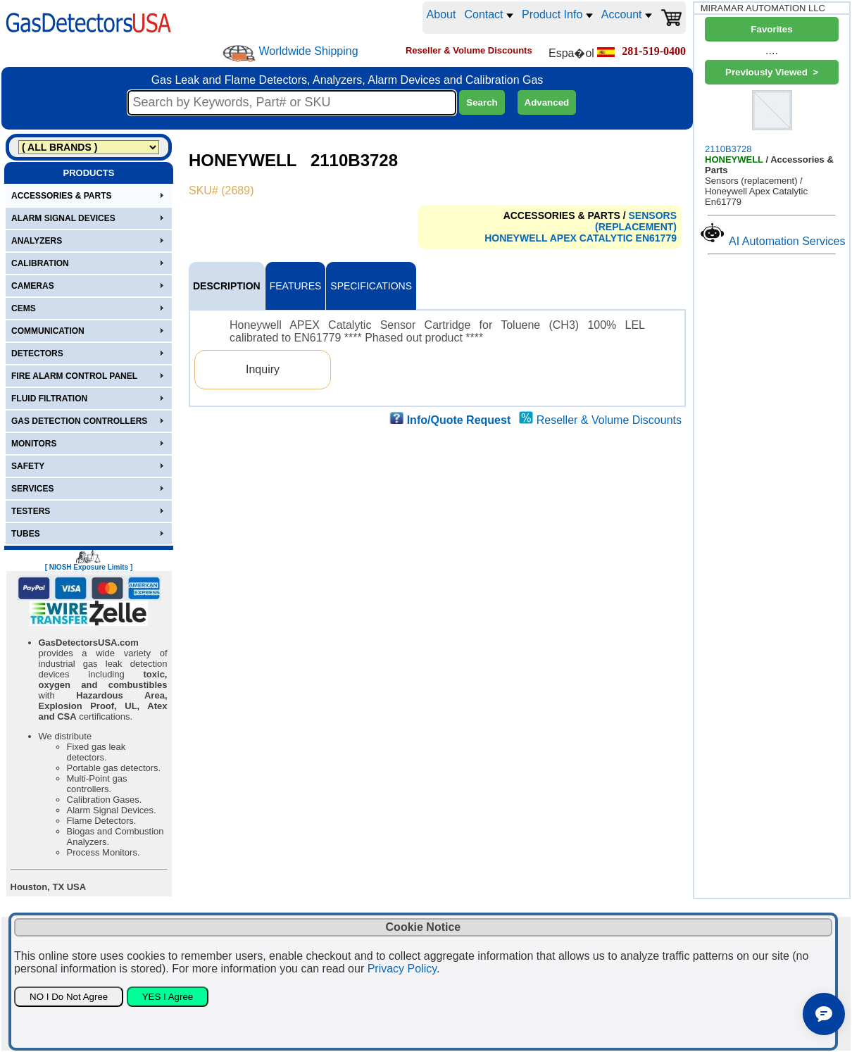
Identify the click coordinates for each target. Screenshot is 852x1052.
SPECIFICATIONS (371, 286)
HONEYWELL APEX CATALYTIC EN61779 (580, 238)
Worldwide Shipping (308, 51)
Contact (488, 14)
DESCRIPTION (227, 286)
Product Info (557, 14)
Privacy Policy (402, 969)
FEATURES (296, 286)
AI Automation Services (787, 241)
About (441, 14)
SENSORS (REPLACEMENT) (636, 221)
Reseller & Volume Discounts (609, 420)
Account (626, 14)
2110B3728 (772, 120)
